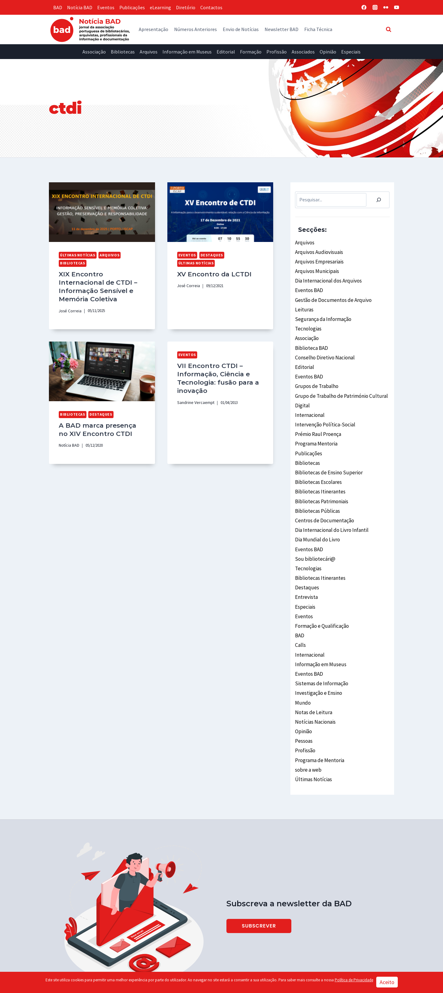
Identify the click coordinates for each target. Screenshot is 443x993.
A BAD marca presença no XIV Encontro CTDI (99, 424)
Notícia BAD (79, 7)
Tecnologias (308, 322)
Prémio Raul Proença (317, 419)
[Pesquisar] (378, 200)
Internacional (309, 401)
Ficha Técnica (318, 29)
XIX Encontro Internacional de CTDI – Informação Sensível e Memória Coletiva (100, 284)
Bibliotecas (123, 52)
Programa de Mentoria (319, 720)
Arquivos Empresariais (318, 260)
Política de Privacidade (354, 980)
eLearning (160, 7)
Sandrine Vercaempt (193, 395)
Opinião (328, 52)
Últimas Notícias (77, 255)
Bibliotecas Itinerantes (319, 472)
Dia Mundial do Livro (316, 516)
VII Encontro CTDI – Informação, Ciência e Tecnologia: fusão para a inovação (215, 372)
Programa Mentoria (316, 428)
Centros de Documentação (323, 499)
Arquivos (149, 52)
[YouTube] (396, 7)
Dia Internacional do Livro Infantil (330, 507)
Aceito (387, 982)
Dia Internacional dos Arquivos (327, 278)
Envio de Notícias (241, 29)
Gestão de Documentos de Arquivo (330, 295)
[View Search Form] (388, 29)
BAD (57, 7)
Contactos (211, 7)
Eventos (105, 7)
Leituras (303, 304)
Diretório (185, 7)
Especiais (351, 52)
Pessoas (303, 702)
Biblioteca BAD (311, 339)
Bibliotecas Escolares (317, 463)
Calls (300, 614)
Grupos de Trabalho (315, 375)
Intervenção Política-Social (324, 410)
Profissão (276, 52)
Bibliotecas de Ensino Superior (327, 455)
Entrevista (306, 570)
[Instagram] (375, 7)
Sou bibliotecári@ (314, 534)
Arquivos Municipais (315, 269)
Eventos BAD (308, 286)
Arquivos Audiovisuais (317, 251)
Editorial (226, 52)
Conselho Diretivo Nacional (324, 348)
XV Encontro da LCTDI (211, 265)
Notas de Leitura (312, 676)
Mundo (302, 667)
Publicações (132, 7)
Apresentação (153, 29)
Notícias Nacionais (314, 685)
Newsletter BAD (281, 29)
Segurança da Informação (322, 313)
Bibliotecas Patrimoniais (321, 481)
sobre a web (307, 729)
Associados (303, 52)
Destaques (209, 255)
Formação (250, 52)
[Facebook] (364, 7)
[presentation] (102, 212)
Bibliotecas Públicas (316, 490)
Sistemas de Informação (320, 649)
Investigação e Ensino (318, 658)
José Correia (69, 307)
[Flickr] (386, 7)
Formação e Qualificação (321, 596)
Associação (94, 52)
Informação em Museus (187, 52)
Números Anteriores (195, 29)
